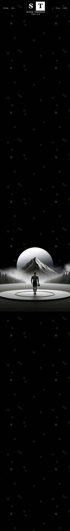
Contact (65, 8)
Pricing (58, 8)
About (13, 8)
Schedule (5, 8)
